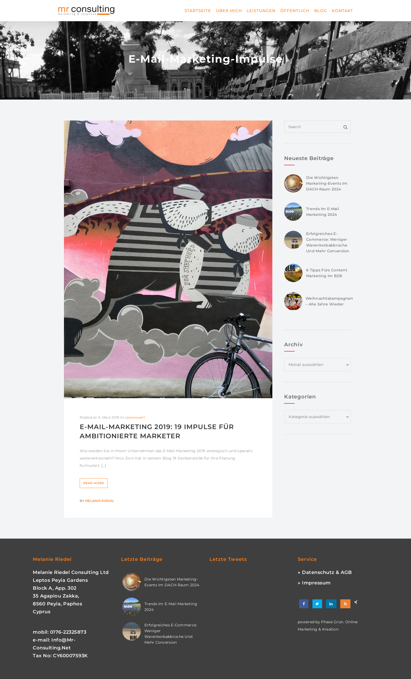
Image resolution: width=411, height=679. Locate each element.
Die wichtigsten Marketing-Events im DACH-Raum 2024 (327, 183)
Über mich (229, 10)
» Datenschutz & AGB (325, 572)
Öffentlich (294, 10)
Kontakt (342, 10)
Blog (320, 10)
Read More (93, 483)
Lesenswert (135, 417)
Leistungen (261, 10)
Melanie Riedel (99, 501)
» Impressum (314, 583)
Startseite (198, 10)
